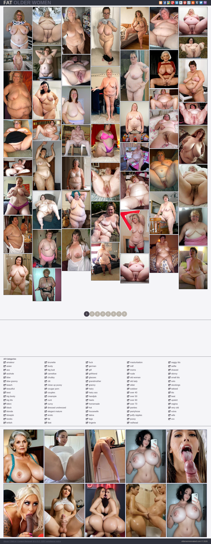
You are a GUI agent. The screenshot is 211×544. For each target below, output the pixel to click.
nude (131, 374)
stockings (174, 385)
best (7, 392)
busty (49, 366)
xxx (171, 419)
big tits (8, 400)
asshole (9, 374)
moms (131, 370)
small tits (174, 377)
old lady (132, 381)
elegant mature (53, 411)
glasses (91, 377)
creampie (50, 396)
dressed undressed (55, 407)
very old (173, 407)
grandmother (93, 381)
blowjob (9, 415)
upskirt (173, 400)
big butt (50, 370)
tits (171, 392)
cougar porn (52, 389)
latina (90, 415)
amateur (9, 362)
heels (90, 400)
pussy (131, 419)
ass (7, 370)
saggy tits (174, 362)
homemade (93, 404)
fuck (89, 362)
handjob (91, 396)
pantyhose (133, 411)
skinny (172, 374)
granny (90, 385)
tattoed (173, 389)
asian (8, 366)
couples (50, 392)
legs (89, 419)
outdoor (132, 389)
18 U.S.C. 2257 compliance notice (46, 541)
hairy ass (91, 392)
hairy (90, 389)
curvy (49, 404)
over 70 (132, 404)
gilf (89, 370)
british (8, 423)
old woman (134, 377)
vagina (173, 404)
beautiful (9, 389)
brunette (50, 362)
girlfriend (91, 374)
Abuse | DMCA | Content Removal (18, 541)
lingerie (91, 423)
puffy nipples (134, 415)
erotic (49, 415)
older (131, 385)
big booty (9, 396)
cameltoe (50, 374)
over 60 (132, 400)
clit (47, 381)
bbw (7, 377)
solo (171, 381)
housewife (92, 411)
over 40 (132, 392)
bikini (7, 404)
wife (171, 415)
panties (132, 407)
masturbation (135, 362)
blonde (8, 411)
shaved (173, 370)
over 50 (132, 396)
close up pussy (53, 385)
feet (48, 423)
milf (130, 366)
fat (47, 419)
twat (171, 396)
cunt (48, 400)
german (91, 366)
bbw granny (11, 381)
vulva (172, 411)
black (8, 407)
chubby (50, 377)
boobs (8, 419)
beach (8, 385)
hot (89, 407)
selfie (172, 366)
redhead (132, 423)
